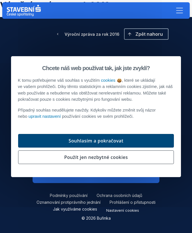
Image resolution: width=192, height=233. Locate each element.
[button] (179, 10)
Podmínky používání (69, 195)
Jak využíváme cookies (75, 209)
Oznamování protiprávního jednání (69, 202)
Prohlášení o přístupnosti (132, 202)
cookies (111, 80)
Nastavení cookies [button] (122, 210)
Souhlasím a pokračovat (96, 141)
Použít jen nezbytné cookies (96, 157)
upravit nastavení (45, 116)
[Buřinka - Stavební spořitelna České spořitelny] (25, 10)
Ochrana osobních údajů (119, 195)
